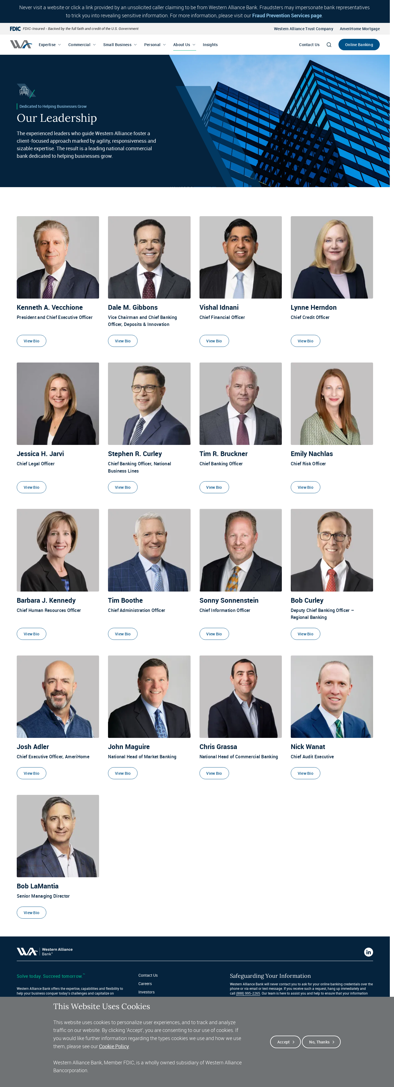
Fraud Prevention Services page (287, 15)
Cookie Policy (114, 1052)
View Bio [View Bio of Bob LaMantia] (31, 912)
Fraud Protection (153, 1000)
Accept (283, 1047)
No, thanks (319, 1047)
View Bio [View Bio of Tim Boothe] (123, 634)
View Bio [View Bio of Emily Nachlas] (305, 487)
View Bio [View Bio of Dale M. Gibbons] (123, 341)
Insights (210, 44)
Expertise (47, 44)
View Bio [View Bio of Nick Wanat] (305, 773)
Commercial (79, 44)
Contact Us (309, 44)
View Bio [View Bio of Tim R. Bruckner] (214, 487)
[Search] (329, 44)
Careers (145, 983)
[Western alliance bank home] (21, 44)
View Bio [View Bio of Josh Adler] (31, 773)
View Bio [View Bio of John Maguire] (123, 773)
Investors (146, 992)
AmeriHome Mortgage (360, 28)
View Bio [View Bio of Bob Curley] (305, 634)
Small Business (117, 44)
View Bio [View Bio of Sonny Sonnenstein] (214, 634)
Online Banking (359, 44)
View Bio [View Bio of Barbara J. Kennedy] (31, 634)
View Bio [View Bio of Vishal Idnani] (214, 341)
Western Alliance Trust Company (303, 28)
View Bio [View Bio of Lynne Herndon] (305, 341)
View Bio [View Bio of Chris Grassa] (214, 773)
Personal (152, 44)
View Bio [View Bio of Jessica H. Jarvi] (31, 487)
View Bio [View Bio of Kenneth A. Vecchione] (31, 341)
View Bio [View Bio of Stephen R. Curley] (123, 487)
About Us (181, 44)
